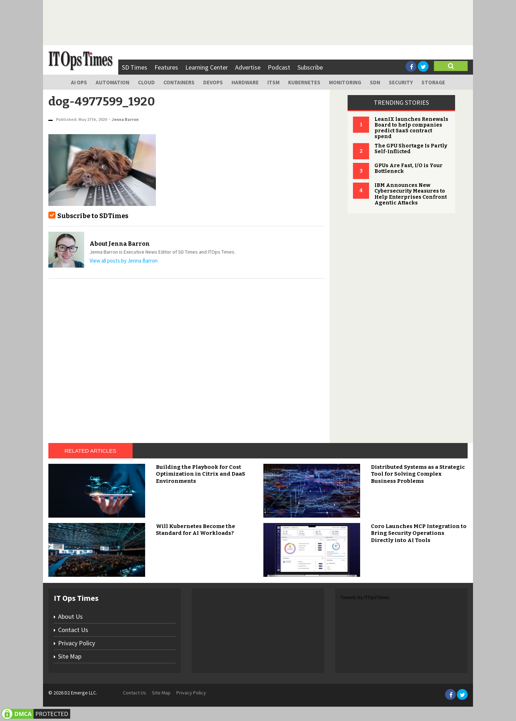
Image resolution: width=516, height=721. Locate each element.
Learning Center (206, 67)
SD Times (134, 67)
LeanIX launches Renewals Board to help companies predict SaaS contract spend (411, 128)
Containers (179, 82)
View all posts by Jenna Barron (124, 260)
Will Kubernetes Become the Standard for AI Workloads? (195, 530)
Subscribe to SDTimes (92, 216)
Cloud (146, 82)
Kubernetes (304, 82)
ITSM (273, 82)
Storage (433, 82)
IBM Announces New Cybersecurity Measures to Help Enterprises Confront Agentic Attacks (410, 194)
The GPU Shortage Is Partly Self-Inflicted (410, 149)
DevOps (213, 82)
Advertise (248, 67)
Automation (112, 82)
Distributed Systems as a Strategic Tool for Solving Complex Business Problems (418, 474)
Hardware (245, 82)
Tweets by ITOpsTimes (365, 597)
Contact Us (73, 630)
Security (401, 82)
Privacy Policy (76, 643)
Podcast (279, 67)
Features (166, 67)
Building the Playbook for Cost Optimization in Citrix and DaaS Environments (200, 474)
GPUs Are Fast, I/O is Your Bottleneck (408, 168)
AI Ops (79, 82)
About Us (70, 616)
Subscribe (310, 67)
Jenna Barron (125, 119)
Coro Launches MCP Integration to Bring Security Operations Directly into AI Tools (419, 533)
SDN (375, 82)
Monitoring (345, 82)
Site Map (69, 656)
